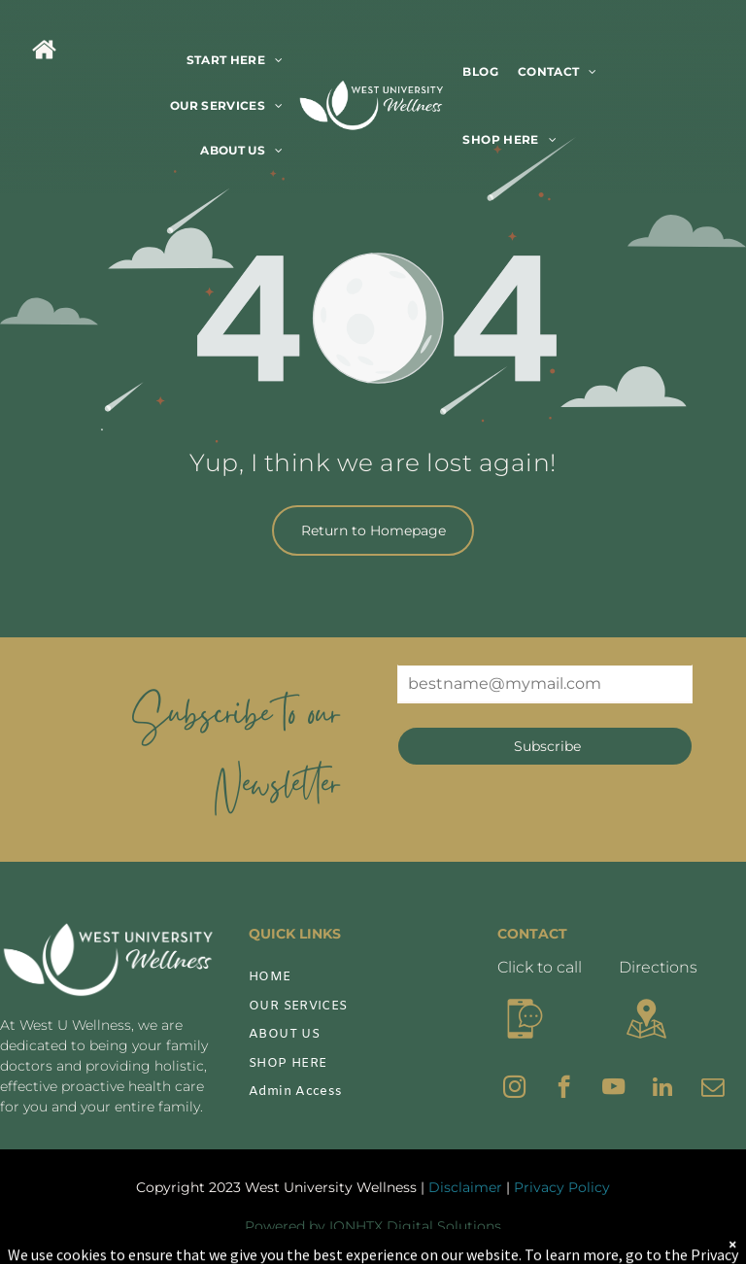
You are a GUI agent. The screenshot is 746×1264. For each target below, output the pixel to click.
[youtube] (613, 1089)
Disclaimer (465, 1187)
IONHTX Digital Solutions (415, 1226)
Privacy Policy (562, 1187)
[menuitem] (235, 61)
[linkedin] (663, 1089)
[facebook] (564, 1089)
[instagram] (514, 1089)
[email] (712, 1089)
